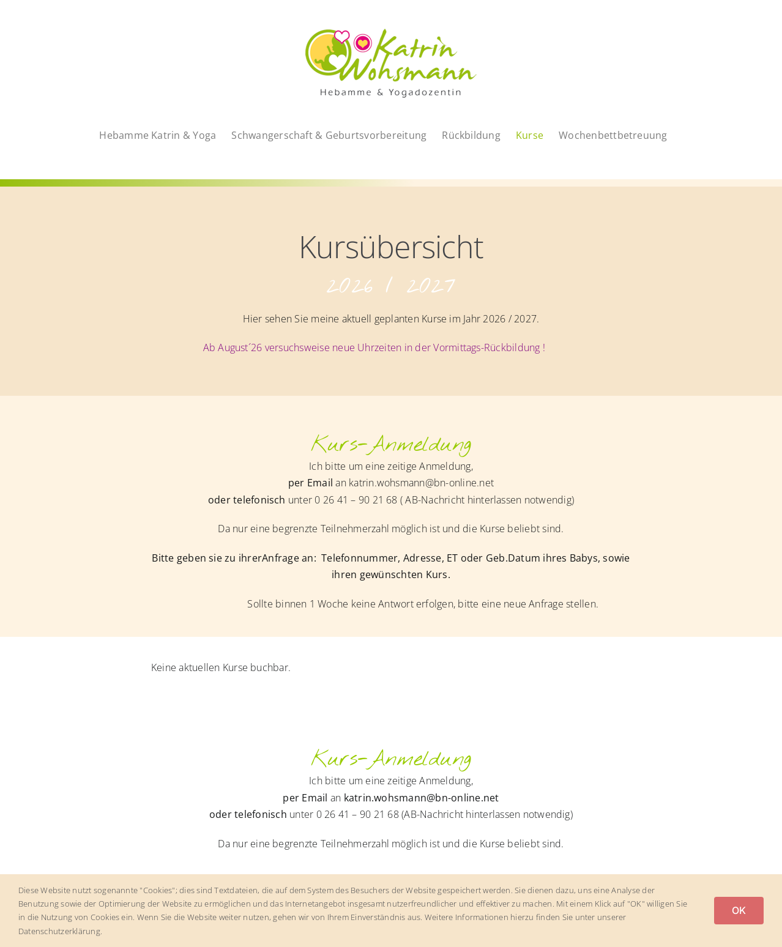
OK (739, 910)
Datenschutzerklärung (59, 931)
